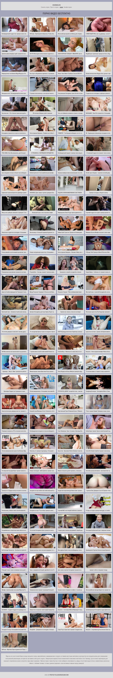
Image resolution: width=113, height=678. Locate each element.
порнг (61, 7)
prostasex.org (57, 5)
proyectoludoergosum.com (58, 675)
